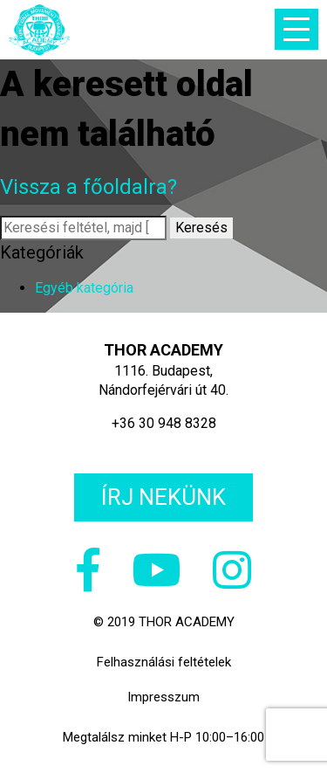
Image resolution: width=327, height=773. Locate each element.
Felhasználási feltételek (164, 662)
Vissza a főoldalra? (88, 187)
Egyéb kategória (84, 288)
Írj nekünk (163, 497)
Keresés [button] (201, 227)
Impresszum (163, 697)
